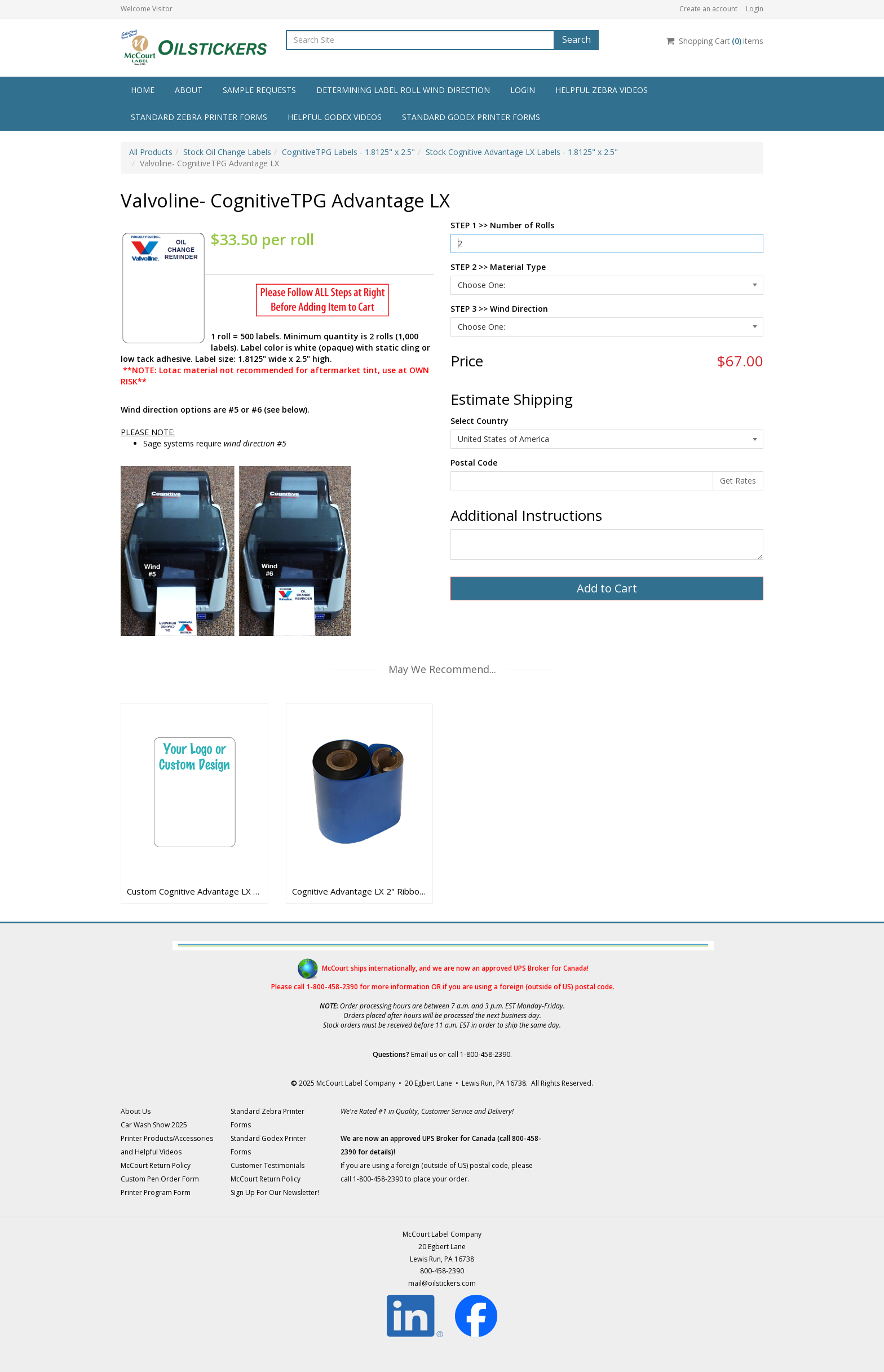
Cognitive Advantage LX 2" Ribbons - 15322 (359, 891)
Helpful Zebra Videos (601, 90)
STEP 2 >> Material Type (498, 267)
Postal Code (473, 462)
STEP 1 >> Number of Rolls (502, 225)
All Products (151, 152)
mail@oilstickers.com (442, 1283)
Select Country (479, 420)
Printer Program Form (156, 1192)
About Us (136, 1111)
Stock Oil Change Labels (227, 152)
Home (142, 90)
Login (754, 9)
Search (576, 39)
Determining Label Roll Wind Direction (403, 90)
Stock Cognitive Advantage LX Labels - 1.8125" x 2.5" (522, 152)
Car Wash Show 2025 (154, 1125)
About (188, 90)
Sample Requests (259, 90)
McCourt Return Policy (156, 1165)
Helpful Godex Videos (335, 117)
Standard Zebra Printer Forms (199, 117)
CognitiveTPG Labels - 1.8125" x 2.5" (348, 152)
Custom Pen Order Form (160, 1179)
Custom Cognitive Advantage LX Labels (194, 891)
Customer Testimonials (267, 1165)
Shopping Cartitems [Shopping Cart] (714, 41)
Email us (424, 1054)
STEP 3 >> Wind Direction (499, 308)
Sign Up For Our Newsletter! (275, 1192)
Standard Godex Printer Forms (471, 117)
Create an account (708, 9)
